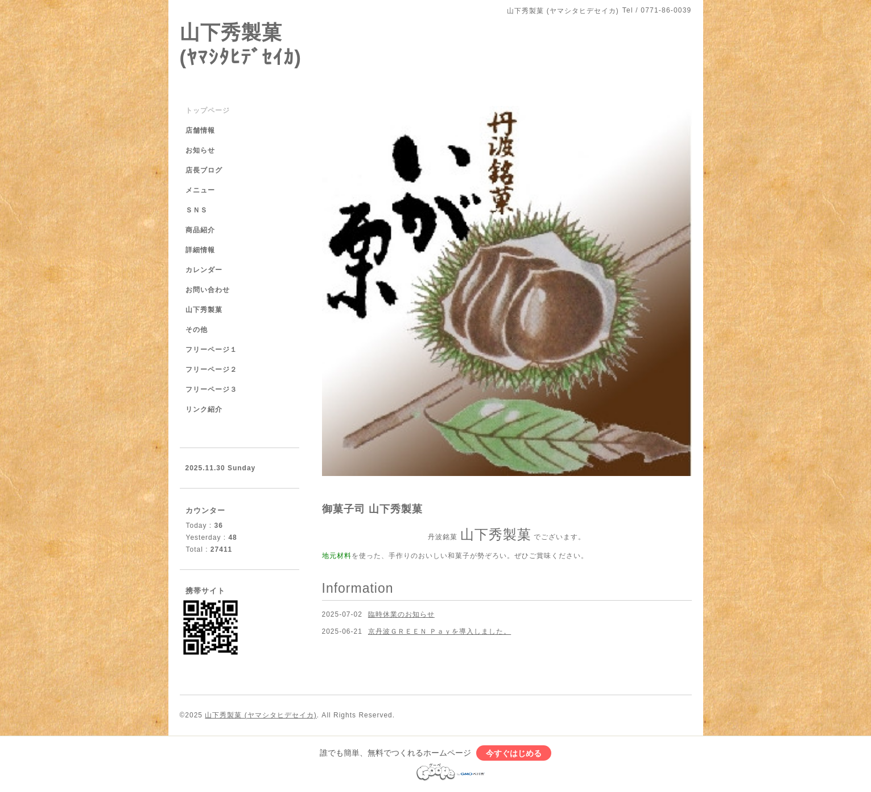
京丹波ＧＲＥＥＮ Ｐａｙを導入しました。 (439, 631)
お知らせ (200, 150)
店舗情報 (200, 130)
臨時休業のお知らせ (401, 614)
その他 (196, 330)
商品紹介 (200, 230)
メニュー (200, 190)
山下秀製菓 (203, 310)
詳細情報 (200, 250)
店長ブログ (203, 170)
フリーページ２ (211, 370)
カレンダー (203, 270)
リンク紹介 (203, 409)
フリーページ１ (211, 350)
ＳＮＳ (196, 210)
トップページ (207, 110)
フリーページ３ (211, 389)
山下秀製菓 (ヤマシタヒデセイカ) (260, 715)
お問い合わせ (207, 290)
